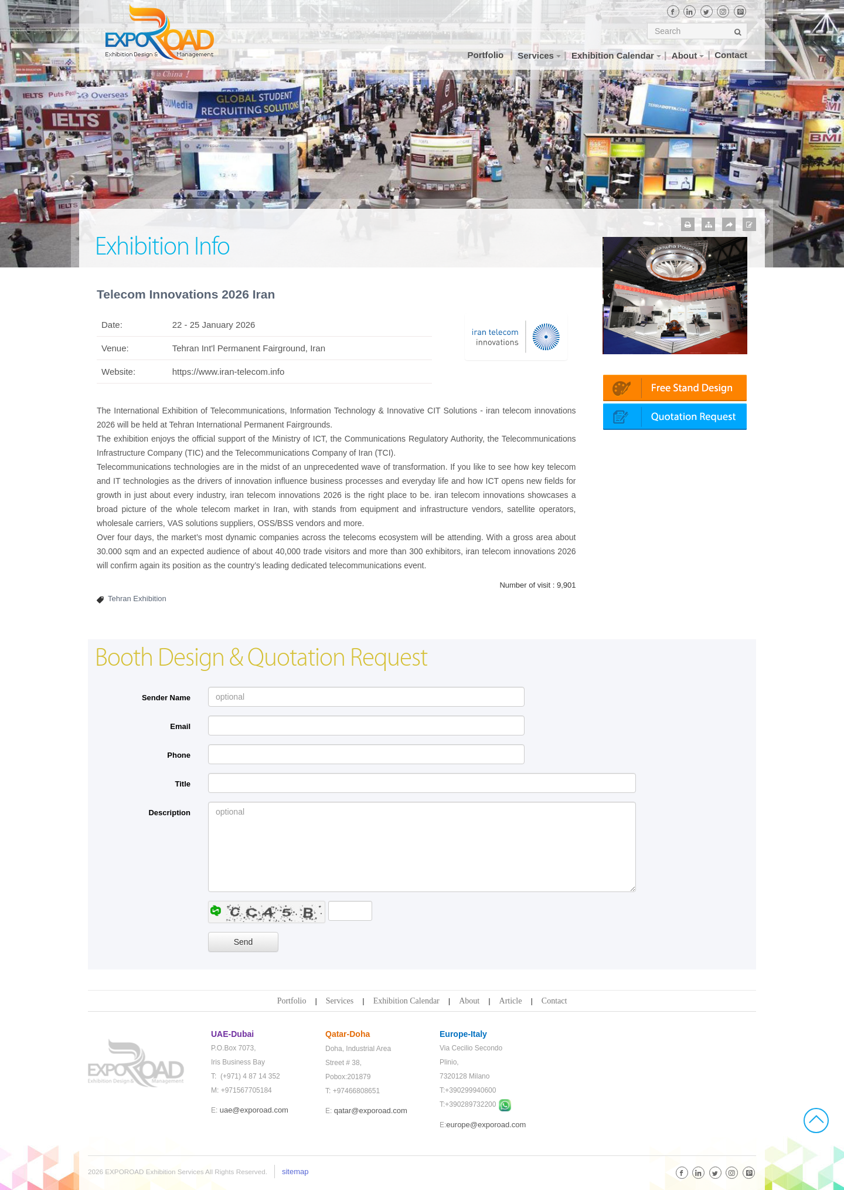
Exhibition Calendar (406, 1000)
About (469, 1000)
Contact (554, 1000)
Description (169, 812)
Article (510, 1000)
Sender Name (166, 697)
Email (180, 726)
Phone (178, 755)
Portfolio (292, 1000)
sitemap (295, 1171)
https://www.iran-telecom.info (228, 372)
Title (183, 783)
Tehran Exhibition (137, 598)
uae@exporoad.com (254, 1110)
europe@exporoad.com (486, 1124)
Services (339, 1000)
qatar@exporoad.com (370, 1110)
